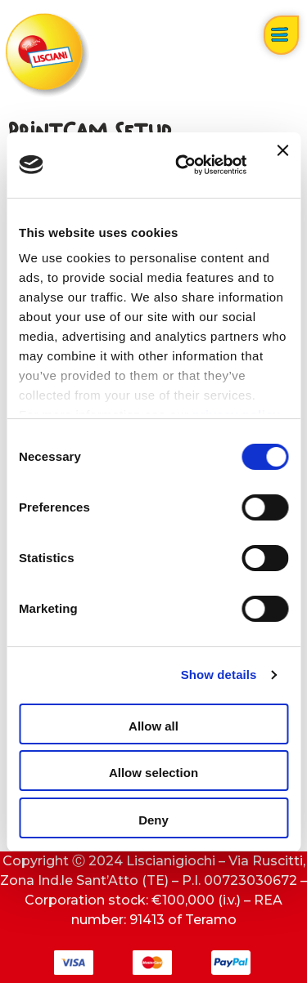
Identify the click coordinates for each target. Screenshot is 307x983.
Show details (219, 674)
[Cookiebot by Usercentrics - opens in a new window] (183, 165)
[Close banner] (282, 165)
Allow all (153, 726)
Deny (153, 820)
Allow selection (153, 773)
